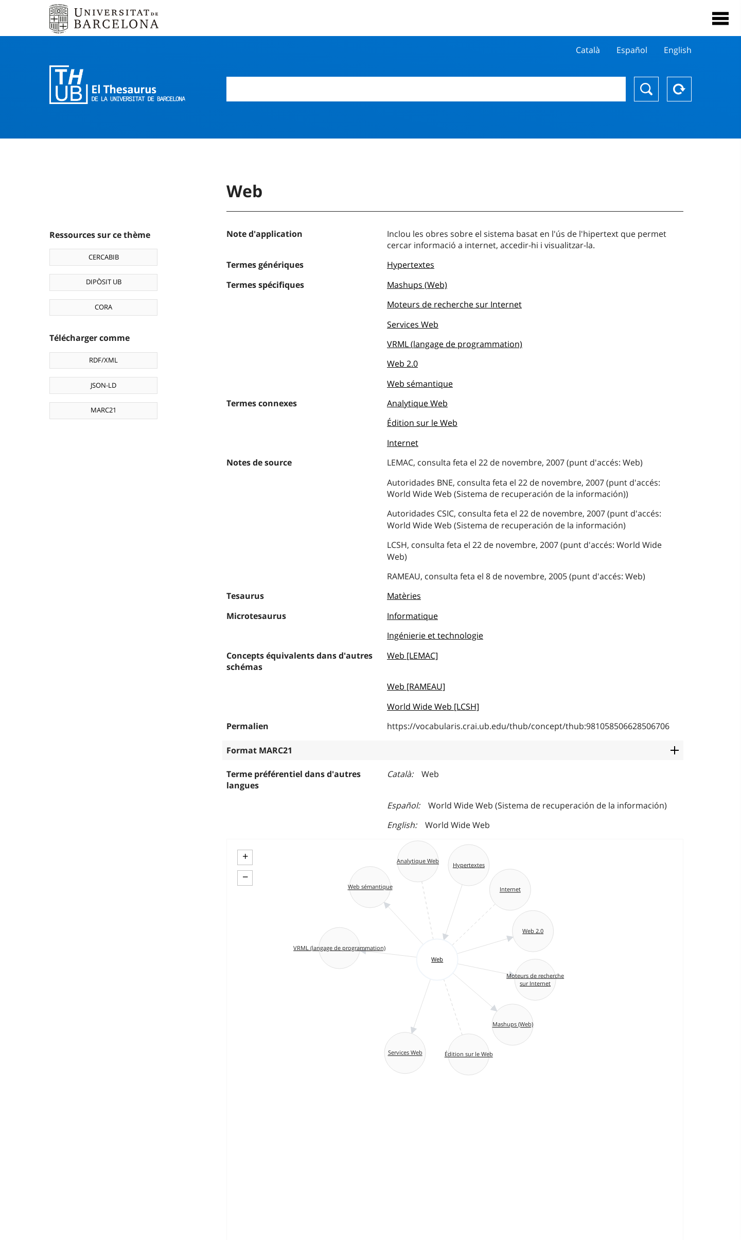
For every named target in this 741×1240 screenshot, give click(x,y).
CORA (103, 307)
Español (631, 50)
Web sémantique (420, 383)
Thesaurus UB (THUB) (117, 85)
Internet (402, 443)
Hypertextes (410, 264)
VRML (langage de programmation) (454, 344)
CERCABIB (104, 257)
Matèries (404, 595)
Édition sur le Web (422, 422)
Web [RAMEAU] (416, 686)
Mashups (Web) (417, 284)
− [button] (245, 877)
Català (588, 50)
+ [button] (245, 856)
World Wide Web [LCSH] (433, 706)
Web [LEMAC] (412, 655)
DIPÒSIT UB (103, 281)
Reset (679, 89)
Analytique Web (417, 403)
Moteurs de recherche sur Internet (454, 304)
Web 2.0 (402, 363)
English (678, 50)
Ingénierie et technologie (435, 635)
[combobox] (426, 89)
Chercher (646, 89)
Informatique (412, 616)
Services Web (412, 324)
